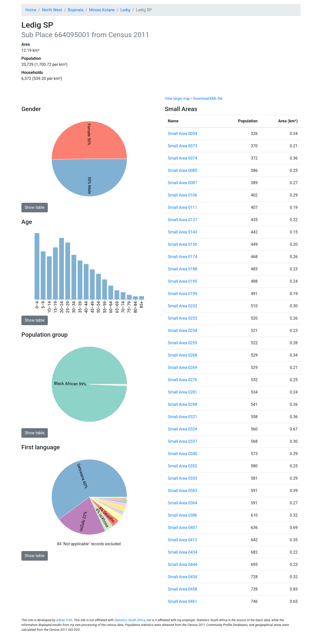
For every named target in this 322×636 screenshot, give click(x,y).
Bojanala (76, 10)
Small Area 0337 (182, 441)
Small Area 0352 (182, 466)
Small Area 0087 (182, 182)
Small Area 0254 (182, 330)
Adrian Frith (64, 620)
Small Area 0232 (182, 306)
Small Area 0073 (182, 145)
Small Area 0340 (182, 453)
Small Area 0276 (182, 379)
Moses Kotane (102, 10)
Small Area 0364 (182, 503)
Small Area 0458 (182, 589)
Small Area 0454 (182, 576)
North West (52, 10)
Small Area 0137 (182, 219)
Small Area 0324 (182, 429)
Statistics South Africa (129, 620)
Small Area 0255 (182, 342)
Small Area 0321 (182, 416)
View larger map (177, 98)
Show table (35, 207)
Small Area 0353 (182, 478)
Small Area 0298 (182, 404)
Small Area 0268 (182, 355)
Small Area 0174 (182, 256)
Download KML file (207, 98)
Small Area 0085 (182, 170)
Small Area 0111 (182, 207)
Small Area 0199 (182, 293)
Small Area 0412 (182, 539)
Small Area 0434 (182, 552)
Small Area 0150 (182, 244)
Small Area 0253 (182, 318)
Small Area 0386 (182, 515)
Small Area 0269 (182, 367)
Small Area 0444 (182, 564)
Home (30, 10)
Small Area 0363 (182, 490)
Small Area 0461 (182, 601)
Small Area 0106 (182, 195)
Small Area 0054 (182, 133)
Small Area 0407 (182, 527)
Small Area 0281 (182, 392)
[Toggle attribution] (295, 91)
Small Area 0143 (182, 232)
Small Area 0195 (182, 281)
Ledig (125, 10)
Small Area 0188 (182, 269)
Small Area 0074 (182, 158)
